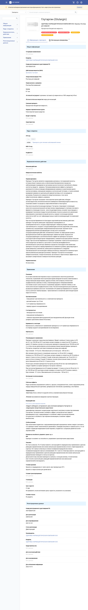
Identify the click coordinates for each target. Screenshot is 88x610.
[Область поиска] (19, 12)
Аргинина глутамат (32, 72)
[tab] (36, 40)
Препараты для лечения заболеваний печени (47, 142)
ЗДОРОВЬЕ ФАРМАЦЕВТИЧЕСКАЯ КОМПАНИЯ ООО (42, 60)
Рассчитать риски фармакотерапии (35, 403)
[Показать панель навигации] (6, 2)
